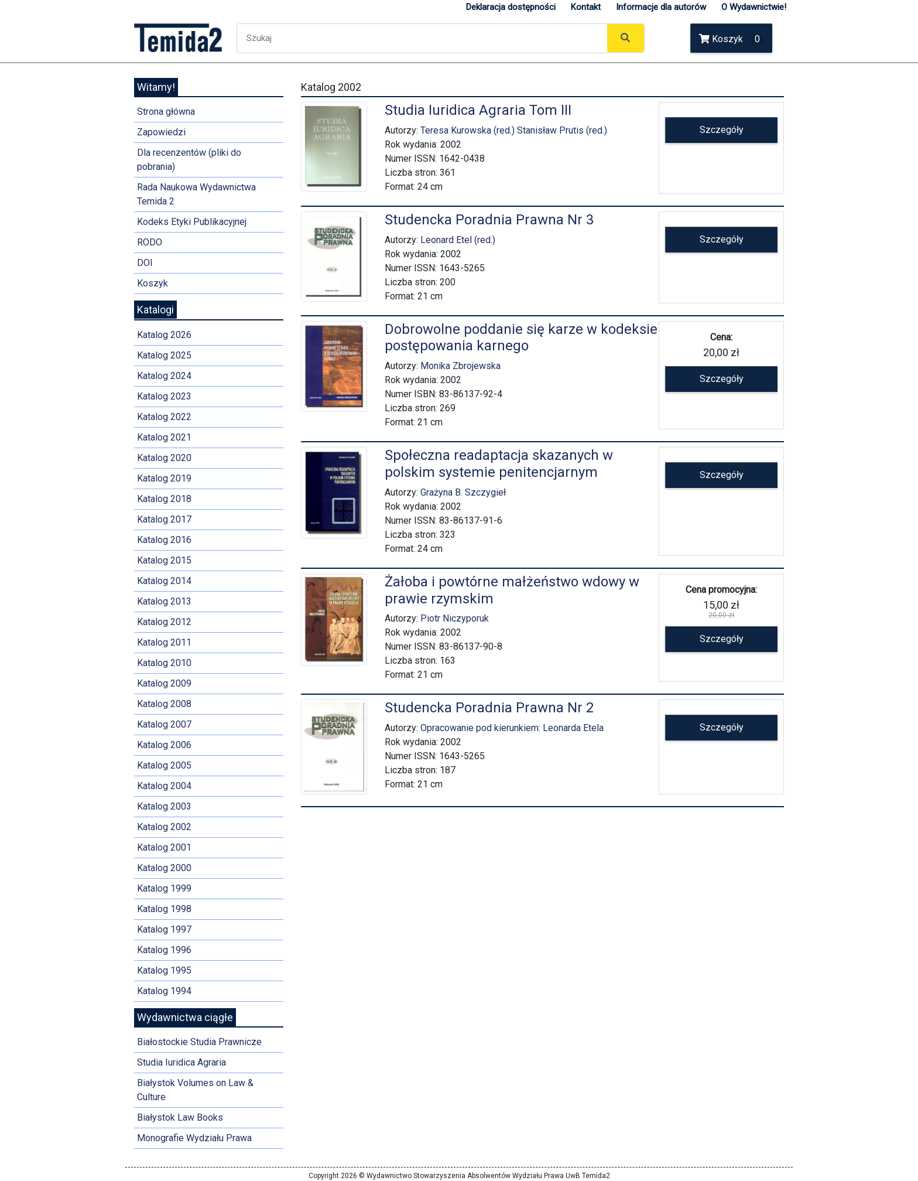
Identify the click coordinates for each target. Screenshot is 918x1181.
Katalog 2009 (164, 683)
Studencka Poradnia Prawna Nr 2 (489, 707)
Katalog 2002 (164, 826)
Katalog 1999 (164, 888)
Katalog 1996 (164, 949)
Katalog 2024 (164, 375)
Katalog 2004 (164, 785)
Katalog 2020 (164, 457)
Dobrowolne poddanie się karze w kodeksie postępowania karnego (521, 337)
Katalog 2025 (164, 355)
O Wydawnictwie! (753, 7)
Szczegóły (722, 129)
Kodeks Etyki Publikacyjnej (191, 221)
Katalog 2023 (164, 396)
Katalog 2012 (164, 621)
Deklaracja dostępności (511, 7)
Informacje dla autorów (661, 7)
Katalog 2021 (164, 437)
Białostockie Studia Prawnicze (199, 1041)
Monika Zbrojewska (460, 365)
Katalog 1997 (164, 929)
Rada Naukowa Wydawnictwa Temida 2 (196, 194)
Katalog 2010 (164, 662)
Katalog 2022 (164, 416)
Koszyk (731, 39)
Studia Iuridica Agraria (181, 1062)
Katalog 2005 (164, 765)
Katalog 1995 (164, 970)
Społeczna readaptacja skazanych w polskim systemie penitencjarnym (499, 463)
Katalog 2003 (164, 806)
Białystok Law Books (180, 1117)
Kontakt (586, 7)
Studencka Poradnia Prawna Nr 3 (489, 219)
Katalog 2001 (164, 847)
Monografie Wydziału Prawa (194, 1138)
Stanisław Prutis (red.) (562, 130)
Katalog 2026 (164, 334)
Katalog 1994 (164, 990)
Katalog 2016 (164, 539)
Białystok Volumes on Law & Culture (195, 1090)
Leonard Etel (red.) (457, 239)
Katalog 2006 (164, 744)
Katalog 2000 (164, 867)
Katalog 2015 (164, 560)
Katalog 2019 (164, 478)
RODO (149, 242)
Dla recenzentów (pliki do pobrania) (189, 159)
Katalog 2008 (164, 703)
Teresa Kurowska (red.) (467, 130)
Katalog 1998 (164, 908)
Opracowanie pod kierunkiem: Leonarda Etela (512, 727)
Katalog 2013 (164, 601)
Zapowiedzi (161, 132)
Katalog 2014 (164, 580)
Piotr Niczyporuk (454, 618)
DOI (145, 262)
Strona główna (166, 111)
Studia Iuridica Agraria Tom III (478, 110)
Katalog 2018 (164, 498)
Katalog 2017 (164, 519)
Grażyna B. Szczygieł (463, 492)
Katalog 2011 (164, 642)
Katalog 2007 (164, 724)
